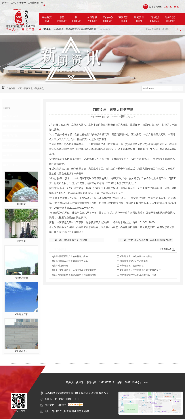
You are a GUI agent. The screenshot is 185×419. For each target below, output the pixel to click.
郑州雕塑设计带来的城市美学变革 (71, 261)
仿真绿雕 (92, 19)
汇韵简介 (155, 19)
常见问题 (12, 135)
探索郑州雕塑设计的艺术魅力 (134, 261)
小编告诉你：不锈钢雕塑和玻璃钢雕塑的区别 (74, 29)
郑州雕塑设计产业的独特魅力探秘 (71, 256)
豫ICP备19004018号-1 (66, 399)
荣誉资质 (123, 19)
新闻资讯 (139, 19)
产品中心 (108, 19)
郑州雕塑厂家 (21, 314)
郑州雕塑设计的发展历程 (131, 265)
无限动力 (62, 405)
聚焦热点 (39, 88)
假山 (76, 19)
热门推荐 (12, 164)
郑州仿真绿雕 (61, 265)
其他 (9, 155)
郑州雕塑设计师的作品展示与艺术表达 (138, 274)
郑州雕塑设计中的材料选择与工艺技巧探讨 (140, 270)
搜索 (177, 88)
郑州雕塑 (21, 204)
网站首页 (47, 19)
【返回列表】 (165, 249)
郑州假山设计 (21, 351)
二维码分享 (130, 117)
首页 (19, 88)
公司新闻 (12, 116)
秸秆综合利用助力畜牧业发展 (73, 240)
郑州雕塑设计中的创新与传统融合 (136, 256)
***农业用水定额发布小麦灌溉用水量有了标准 (150, 240)
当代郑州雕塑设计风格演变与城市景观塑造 (75, 270)
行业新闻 (12, 125)
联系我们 (170, 19)
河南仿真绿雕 (21, 277)
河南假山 (21, 241)
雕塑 (62, 19)
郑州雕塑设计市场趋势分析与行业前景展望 (75, 274)
